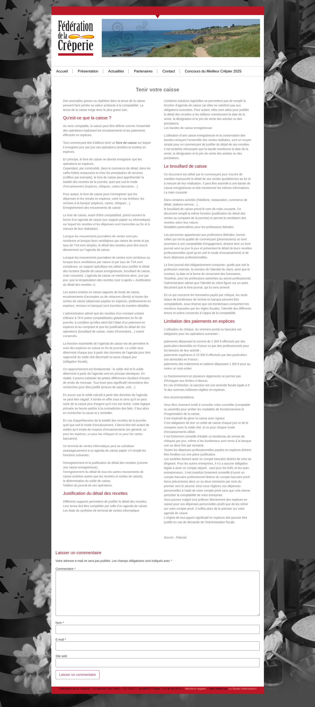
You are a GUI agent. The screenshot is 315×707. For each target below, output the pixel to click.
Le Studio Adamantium (242, 688)
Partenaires (143, 71)
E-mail (61, 639)
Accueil (62, 71)
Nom (60, 622)
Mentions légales (195, 688)
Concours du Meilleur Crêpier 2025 (213, 71)
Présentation (88, 71)
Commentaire (66, 568)
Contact (168, 71)
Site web (61, 656)
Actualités (116, 71)
